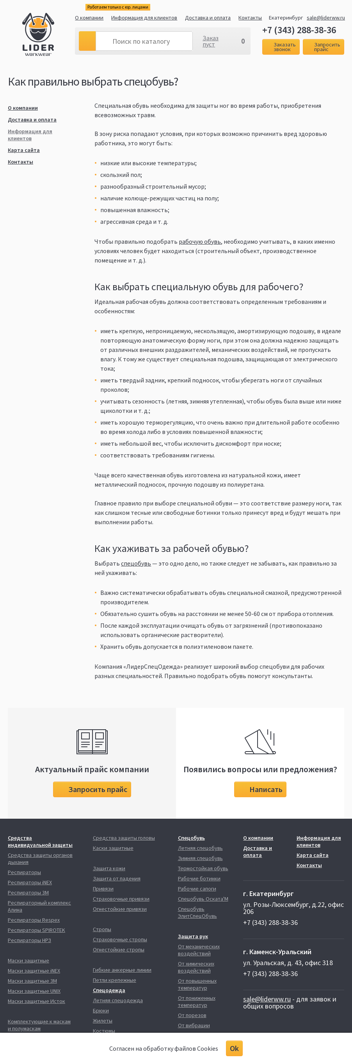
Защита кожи (109, 868)
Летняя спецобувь (200, 848)
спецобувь (136, 563)
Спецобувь (191, 837)
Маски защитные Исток (36, 1001)
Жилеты (102, 1020)
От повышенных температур (197, 984)
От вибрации (194, 1025)
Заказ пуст (211, 41)
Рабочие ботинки (199, 878)
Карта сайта (24, 150)
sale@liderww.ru (326, 17)
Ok (234, 1048)
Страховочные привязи (121, 898)
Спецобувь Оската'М (203, 898)
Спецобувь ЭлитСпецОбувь (197, 912)
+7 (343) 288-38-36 (299, 30)
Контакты (250, 17)
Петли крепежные (114, 980)
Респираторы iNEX (30, 882)
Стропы (102, 929)
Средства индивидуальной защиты (40, 841)
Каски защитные (113, 848)
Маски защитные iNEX (34, 970)
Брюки (101, 1010)
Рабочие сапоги (197, 888)
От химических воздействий (196, 967)
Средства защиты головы (124, 837)
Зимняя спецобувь (200, 858)
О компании (89, 17)
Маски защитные (28, 960)
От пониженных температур (196, 1001)
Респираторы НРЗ (29, 940)
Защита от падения (116, 878)
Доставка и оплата (208, 17)
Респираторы (24, 872)
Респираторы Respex (34, 919)
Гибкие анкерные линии (122, 969)
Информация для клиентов (144, 17)
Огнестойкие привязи (120, 908)
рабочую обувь (200, 241)
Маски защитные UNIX (34, 990)
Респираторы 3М (28, 892)
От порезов (192, 1015)
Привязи (103, 888)
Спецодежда (109, 990)
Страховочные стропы (120, 939)
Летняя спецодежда (118, 1000)
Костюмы (104, 1030)
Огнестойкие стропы (118, 949)
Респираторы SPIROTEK (36, 930)
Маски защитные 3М (32, 980)
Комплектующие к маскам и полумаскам (39, 1025)
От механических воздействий (199, 950)
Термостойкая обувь (203, 868)
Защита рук (193, 936)
